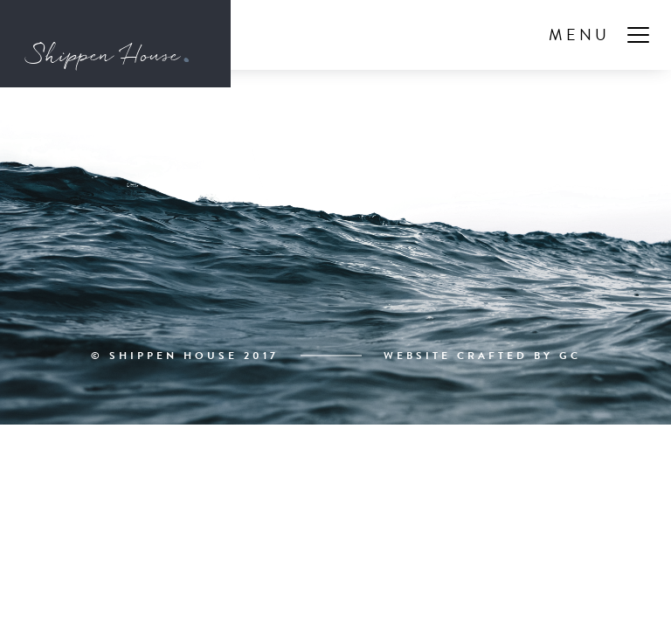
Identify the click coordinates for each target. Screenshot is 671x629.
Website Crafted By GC (482, 355)
